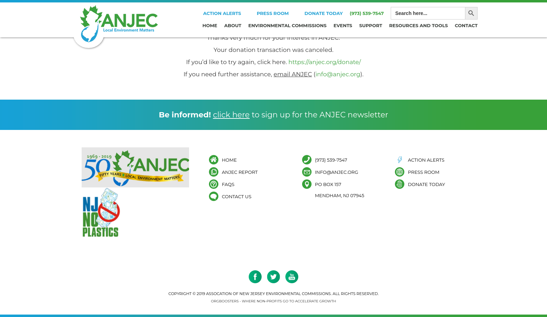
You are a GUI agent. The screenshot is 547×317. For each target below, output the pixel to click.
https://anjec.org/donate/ (325, 62)
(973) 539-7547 (367, 13)
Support (370, 25)
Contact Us (237, 196)
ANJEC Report (240, 172)
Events (343, 25)
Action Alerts (222, 13)
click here (231, 114)
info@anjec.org (337, 74)
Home (209, 25)
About (232, 25)
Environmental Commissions (287, 25)
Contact (466, 25)
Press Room (273, 13)
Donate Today (324, 13)
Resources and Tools (418, 25)
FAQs (228, 184)
